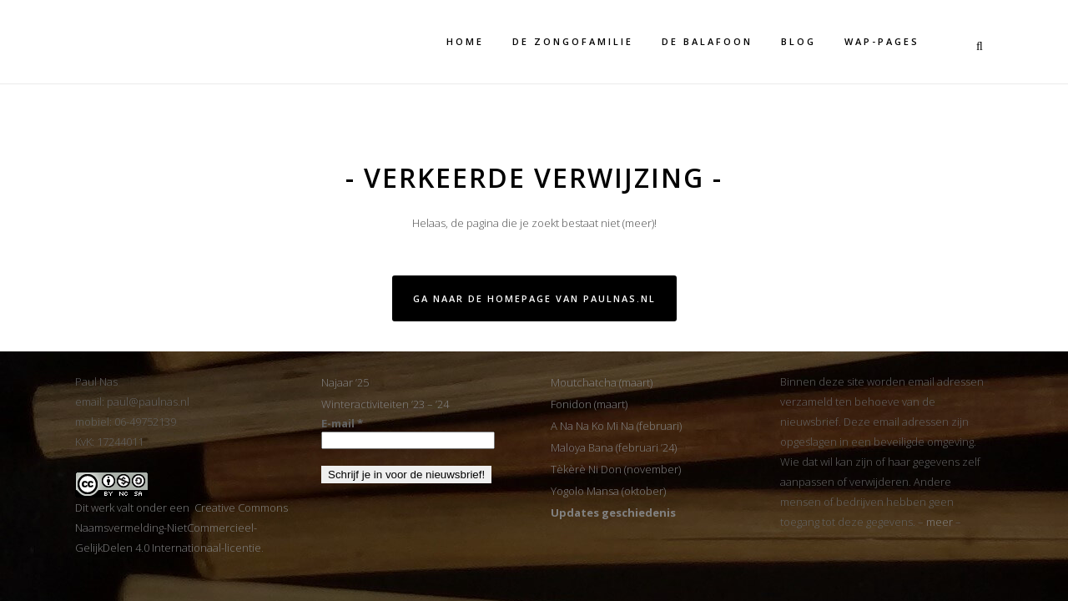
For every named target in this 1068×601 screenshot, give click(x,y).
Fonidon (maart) (589, 404)
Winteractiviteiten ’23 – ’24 (385, 404)
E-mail (342, 423)
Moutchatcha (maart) (601, 382)
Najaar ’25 (345, 382)
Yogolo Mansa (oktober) (608, 490)
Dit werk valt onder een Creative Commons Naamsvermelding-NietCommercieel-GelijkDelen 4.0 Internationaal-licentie (181, 527)
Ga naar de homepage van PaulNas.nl (534, 298)
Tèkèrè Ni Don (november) (616, 469)
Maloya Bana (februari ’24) (614, 447)
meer (939, 521)
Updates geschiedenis (613, 512)
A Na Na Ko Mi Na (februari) (616, 425)
